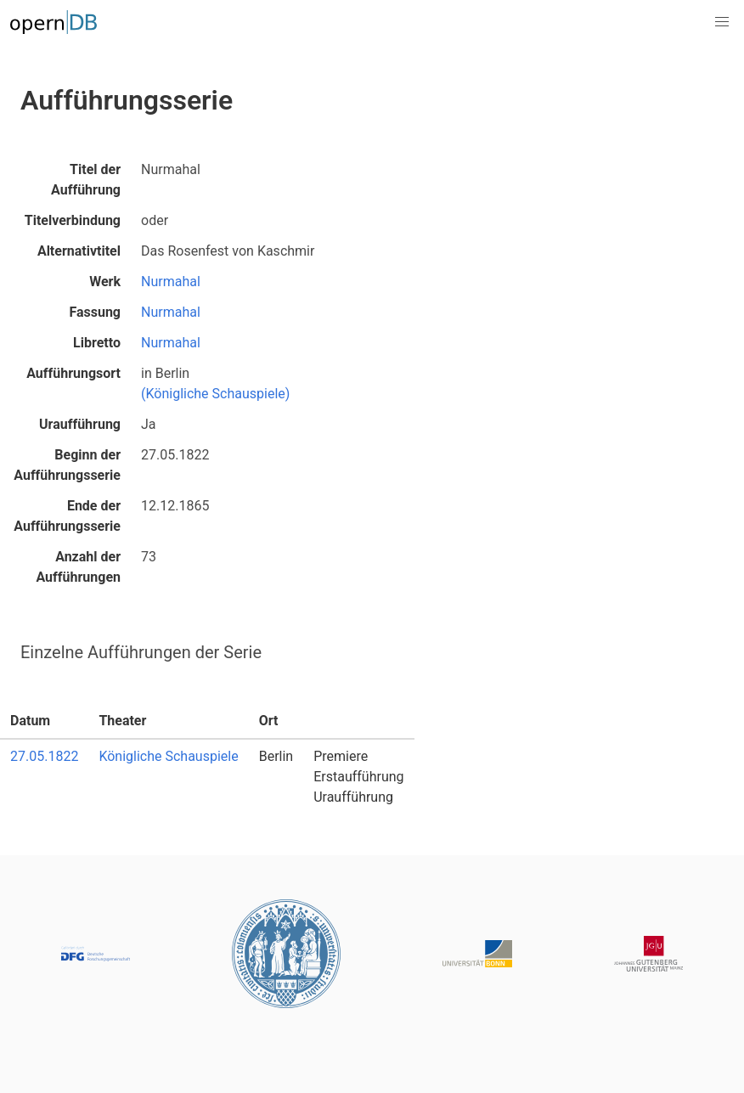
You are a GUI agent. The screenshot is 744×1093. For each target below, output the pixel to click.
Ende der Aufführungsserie (67, 516)
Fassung (95, 312)
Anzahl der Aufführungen (78, 567)
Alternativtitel (79, 251)
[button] (722, 22)
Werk (105, 281)
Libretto (97, 343)
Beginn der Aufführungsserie (67, 465)
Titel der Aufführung (86, 179)
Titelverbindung (73, 220)
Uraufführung (80, 424)
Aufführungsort (73, 373)
